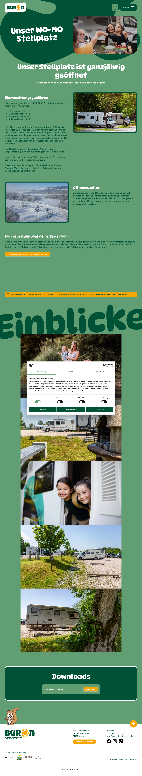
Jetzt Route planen (84, 741)
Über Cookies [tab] (100, 372)
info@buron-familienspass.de (120, 736)
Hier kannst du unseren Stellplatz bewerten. (27, 254)
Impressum (113, 759)
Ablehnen (42, 410)
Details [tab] (71, 372)
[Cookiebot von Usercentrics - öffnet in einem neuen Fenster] (104, 365)
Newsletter (133, 759)
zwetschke (76, 769)
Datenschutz (123, 759)
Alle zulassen (99, 410)
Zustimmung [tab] (41, 372)
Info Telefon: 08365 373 (117, 733)
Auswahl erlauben (71, 410)
